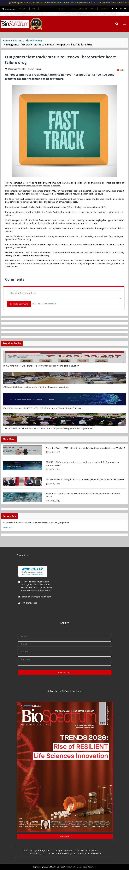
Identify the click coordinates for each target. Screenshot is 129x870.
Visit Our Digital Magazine (36, 850)
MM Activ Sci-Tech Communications (64, 867)
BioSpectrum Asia (63, 850)
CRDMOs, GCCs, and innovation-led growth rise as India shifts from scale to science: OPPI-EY (82, 464)
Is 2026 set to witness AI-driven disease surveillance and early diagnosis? (36, 522)
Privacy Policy (34, 853)
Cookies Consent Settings (59, 853)
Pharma (17, 40)
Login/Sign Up (104, 8)
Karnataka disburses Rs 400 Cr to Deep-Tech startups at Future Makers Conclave (42, 408)
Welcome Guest (23, 8)
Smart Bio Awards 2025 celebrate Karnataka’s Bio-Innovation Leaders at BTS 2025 (85, 448)
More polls (8, 527)
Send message (64, 672)
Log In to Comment (19, 304)
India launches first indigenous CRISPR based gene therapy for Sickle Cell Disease (85, 479)
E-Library (34, 8)
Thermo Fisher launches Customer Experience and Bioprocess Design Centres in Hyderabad (48, 428)
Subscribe (93, 8)
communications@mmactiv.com (36, 596)
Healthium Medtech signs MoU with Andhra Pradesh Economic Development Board (83, 495)
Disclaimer (96, 853)
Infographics (72, 8)
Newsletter (61, 8)
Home (6, 40)
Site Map (81, 853)
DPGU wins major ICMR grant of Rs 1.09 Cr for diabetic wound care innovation (41, 365)
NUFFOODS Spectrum (89, 850)
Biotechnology (34, 40)
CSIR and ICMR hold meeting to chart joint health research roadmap (36, 387)
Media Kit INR (83, 8)
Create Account (49, 303)
